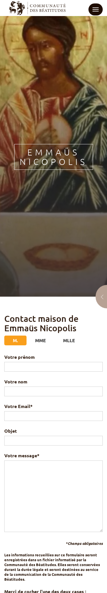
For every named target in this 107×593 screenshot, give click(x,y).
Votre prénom (53, 362)
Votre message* (53, 492)
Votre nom (53, 386)
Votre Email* (53, 411)
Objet (53, 436)
